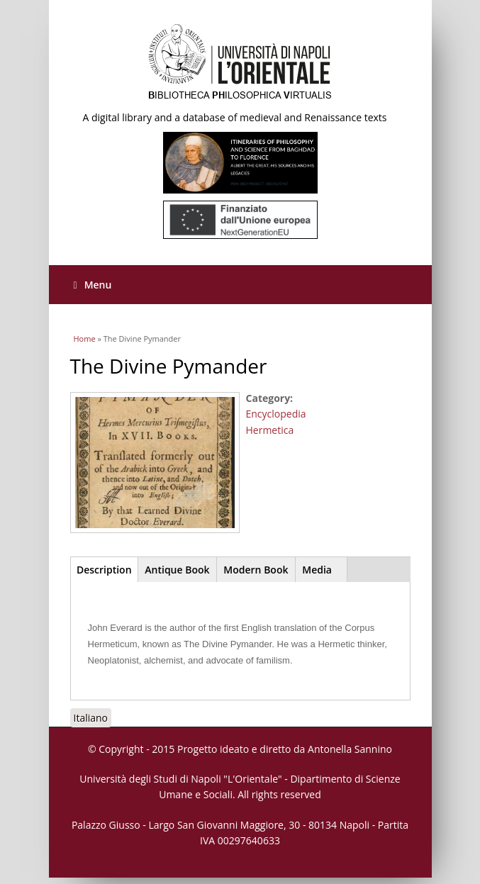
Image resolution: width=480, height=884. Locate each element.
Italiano (91, 717)
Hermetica (270, 430)
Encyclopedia (276, 413)
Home (85, 338)
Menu (93, 284)
